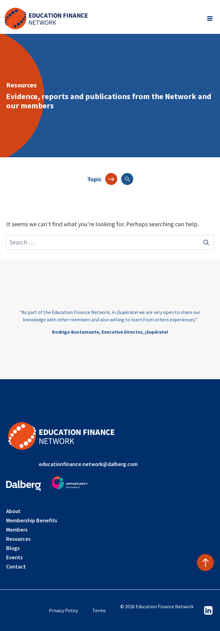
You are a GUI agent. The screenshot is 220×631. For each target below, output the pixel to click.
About (13, 511)
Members (17, 529)
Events (14, 557)
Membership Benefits (31, 520)
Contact (16, 566)
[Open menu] (209, 18)
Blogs (13, 548)
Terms (99, 610)
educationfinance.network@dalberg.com (88, 464)
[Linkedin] (208, 610)
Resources (18, 538)
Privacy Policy (63, 610)
